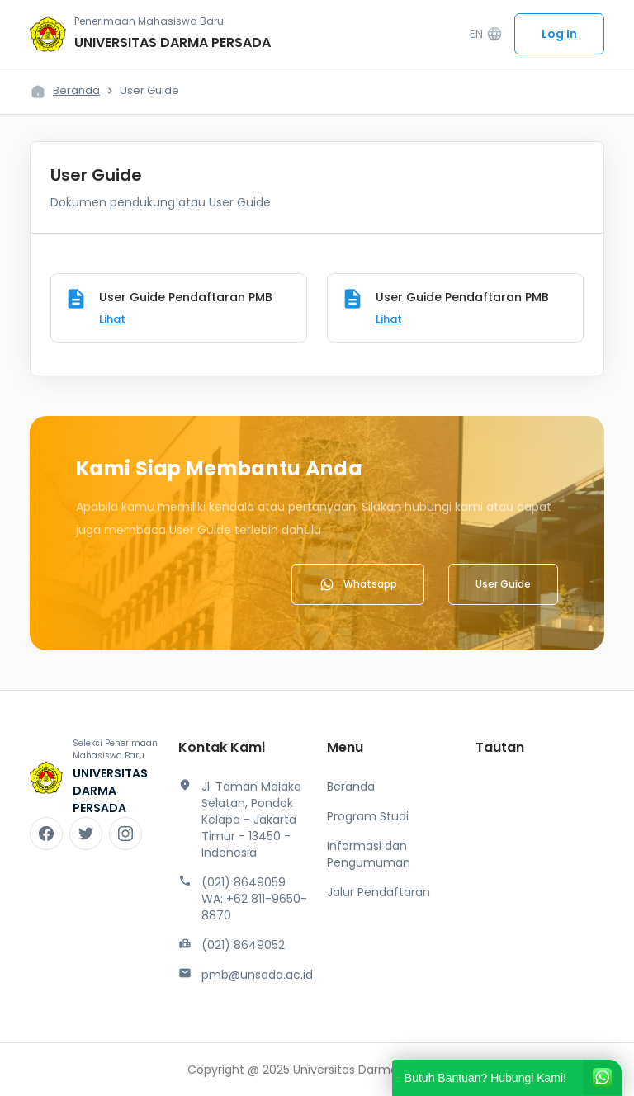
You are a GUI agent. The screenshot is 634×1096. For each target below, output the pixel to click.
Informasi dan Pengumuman (368, 854)
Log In (559, 34)
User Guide (503, 584)
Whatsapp (358, 584)
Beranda (76, 90)
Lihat (112, 319)
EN (486, 34)
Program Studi (368, 816)
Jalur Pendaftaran (378, 892)
